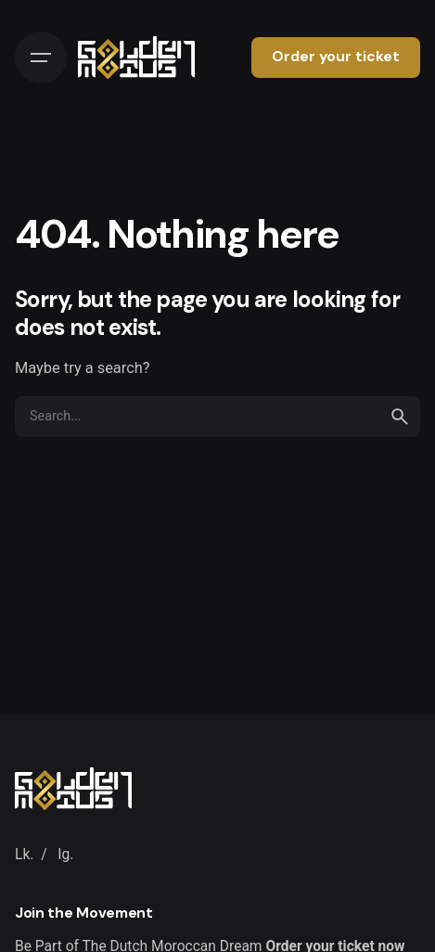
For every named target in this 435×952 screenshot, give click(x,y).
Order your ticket (336, 56)
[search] (399, 416)
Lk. (24, 854)
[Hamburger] (41, 58)
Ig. (65, 854)
